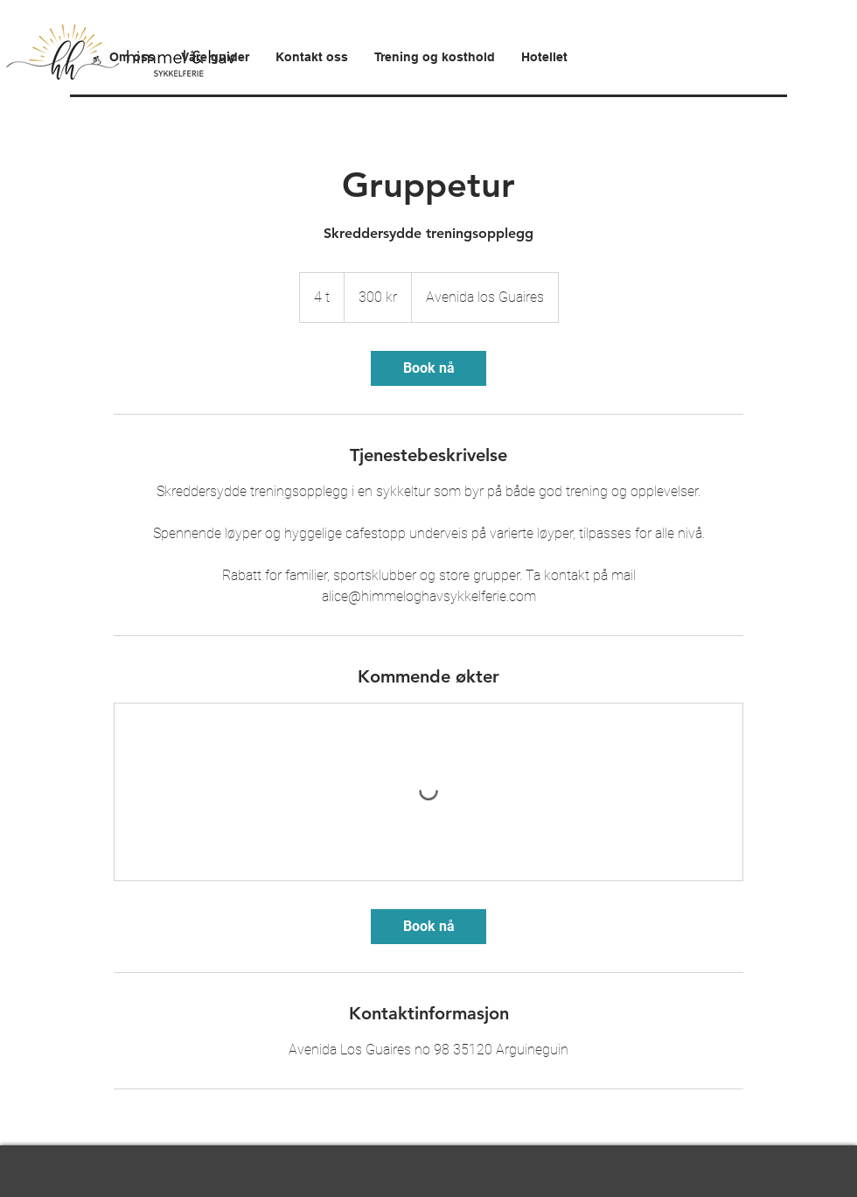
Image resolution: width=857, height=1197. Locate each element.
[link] (428, 368)
